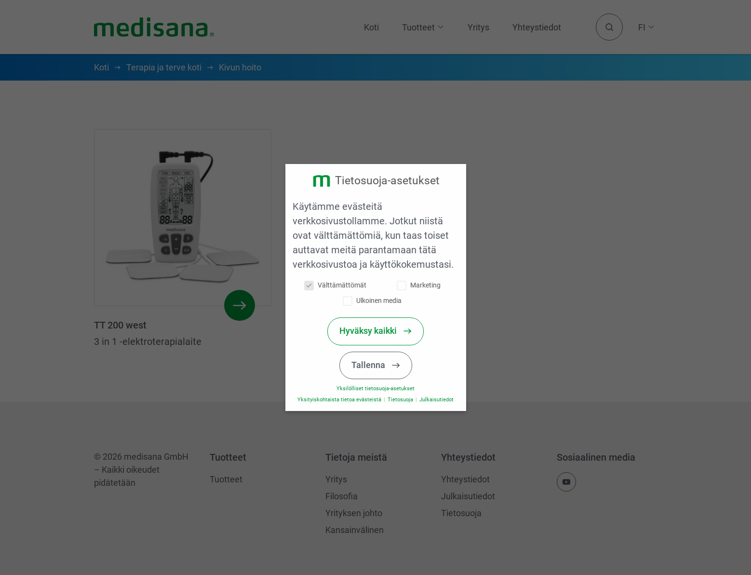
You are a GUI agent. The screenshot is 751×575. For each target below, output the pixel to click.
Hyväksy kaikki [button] (373, 331)
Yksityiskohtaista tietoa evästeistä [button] (344, 400)
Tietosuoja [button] (404, 400)
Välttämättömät (339, 285)
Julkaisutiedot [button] (440, 400)
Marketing (423, 285)
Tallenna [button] (373, 365)
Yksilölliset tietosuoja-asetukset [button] (380, 388)
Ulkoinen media (377, 300)
